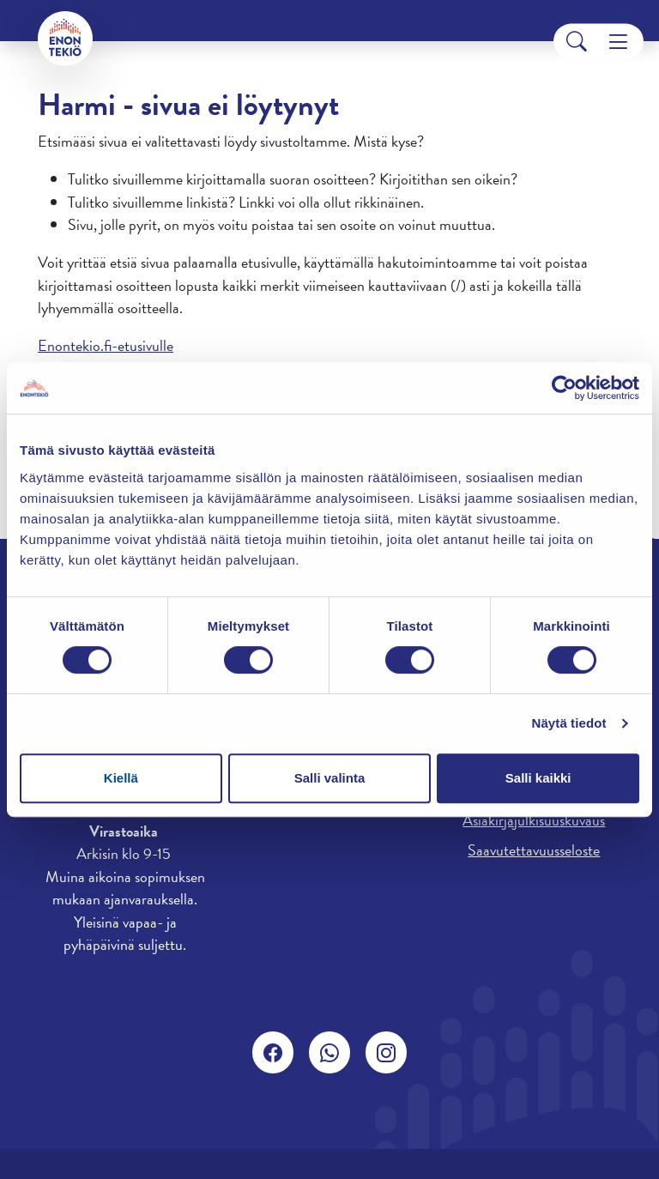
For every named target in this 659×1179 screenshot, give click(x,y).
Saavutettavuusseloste (534, 850)
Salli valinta (330, 778)
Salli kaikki (538, 778)
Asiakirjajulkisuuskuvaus (534, 819)
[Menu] (618, 41)
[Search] (576, 41)
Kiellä (121, 778)
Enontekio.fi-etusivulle (105, 345)
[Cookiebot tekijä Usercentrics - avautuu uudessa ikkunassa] (564, 388)
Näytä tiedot (569, 723)
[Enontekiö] (65, 38)
